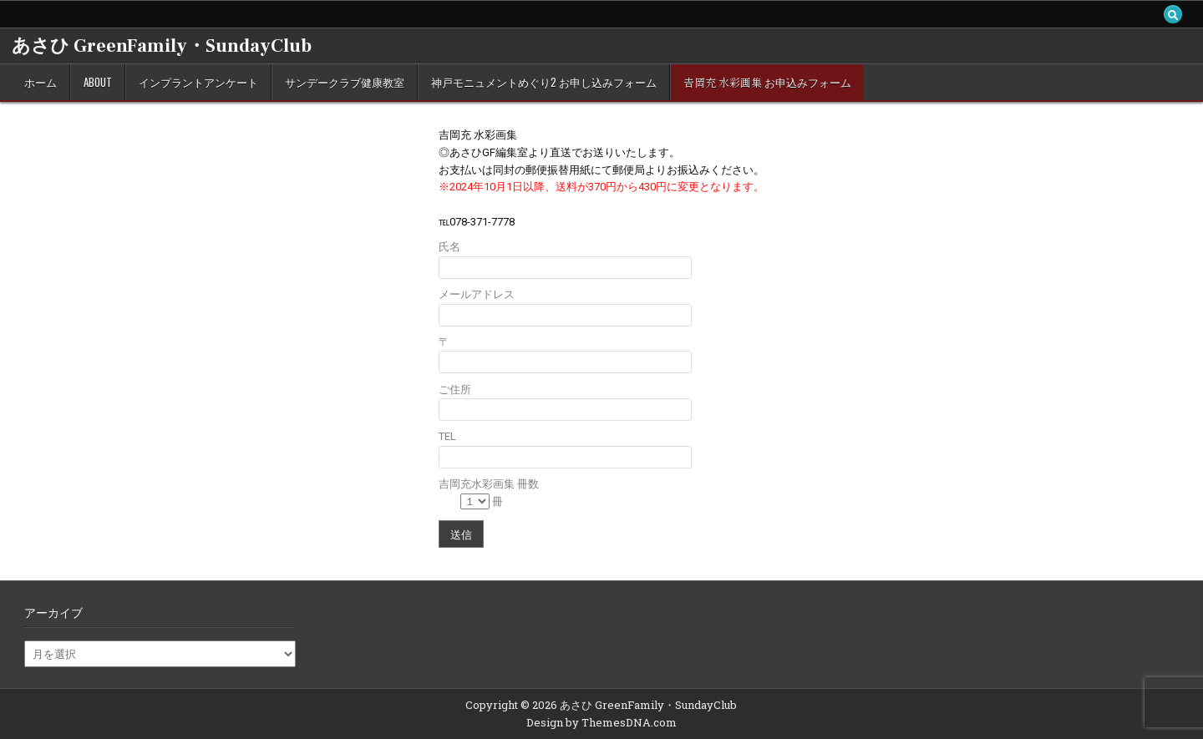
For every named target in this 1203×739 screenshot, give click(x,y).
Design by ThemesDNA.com (601, 722)
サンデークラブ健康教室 (344, 81)
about (98, 81)
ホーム (40, 81)
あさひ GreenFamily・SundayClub (162, 46)
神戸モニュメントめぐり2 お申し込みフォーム (544, 81)
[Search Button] (1173, 14)
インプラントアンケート (198, 81)
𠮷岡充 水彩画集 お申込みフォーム (767, 81)
